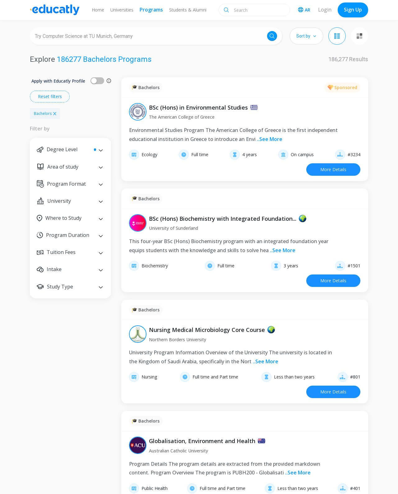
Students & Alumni (187, 10)
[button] (70, 149)
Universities (121, 10)
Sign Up (353, 9)
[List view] (337, 36)
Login (324, 9)
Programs (151, 9)
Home (98, 10)
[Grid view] (359, 36)
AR (304, 10)
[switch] (97, 80)
